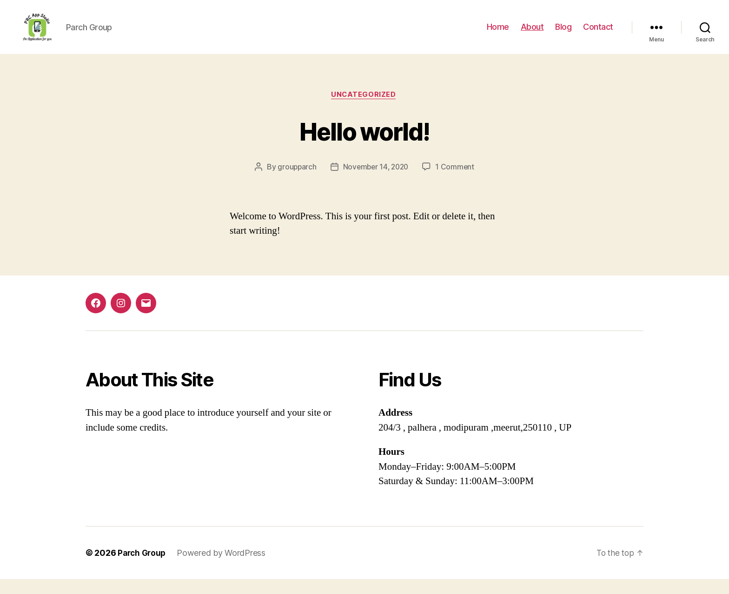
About (532, 34)
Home (498, 34)
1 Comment (457, 182)
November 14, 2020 (375, 182)
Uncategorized (364, 109)
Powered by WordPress (223, 568)
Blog (563, 34)
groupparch (295, 182)
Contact (598, 34)
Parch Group (143, 568)
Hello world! (364, 145)
